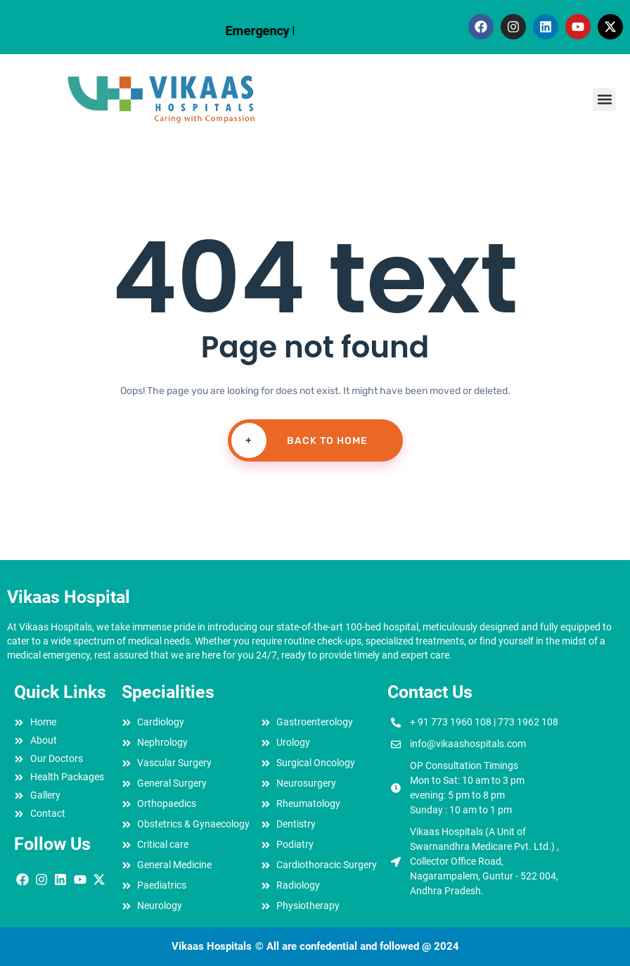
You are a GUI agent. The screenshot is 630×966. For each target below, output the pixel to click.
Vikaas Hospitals (212, 946)
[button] (604, 99)
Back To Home (299, 440)
